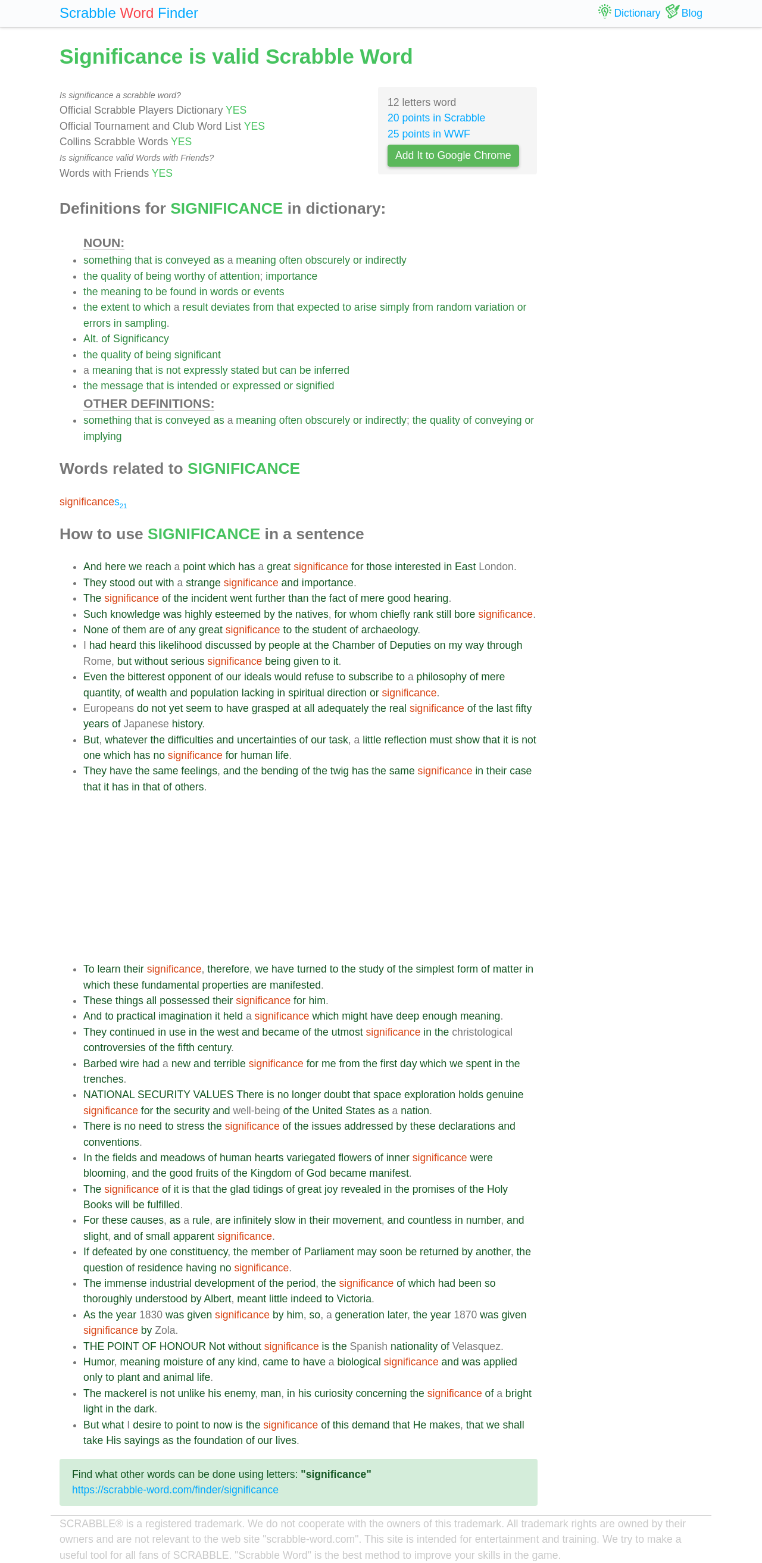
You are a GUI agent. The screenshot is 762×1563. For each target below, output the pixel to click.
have (237, 708)
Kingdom (271, 1173)
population (214, 693)
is (159, 260)
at (307, 645)
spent (479, 1064)
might (354, 1016)
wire (129, 1064)
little (372, 740)
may (366, 1252)
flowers (354, 1158)
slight (95, 1236)
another (493, 1252)
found (183, 292)
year (126, 1315)
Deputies (410, 645)
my (455, 645)
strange (203, 583)
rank (423, 614)
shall (513, 1425)
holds (470, 1095)
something (107, 260)
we (135, 567)
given (305, 661)
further (270, 598)
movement (357, 1220)
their (496, 771)
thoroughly (107, 1299)
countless (430, 1220)
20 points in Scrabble (436, 118)
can (288, 370)
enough (439, 1016)
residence (160, 1268)
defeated (112, 1252)
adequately (342, 708)
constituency (199, 1252)
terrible (230, 1064)
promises (434, 1189)
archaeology (389, 630)
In (87, 1158)
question (103, 1268)
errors (97, 323)
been (470, 1283)
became (280, 1032)
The (92, 598)
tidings (268, 1189)
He (420, 1425)
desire (147, 1425)
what (113, 1425)
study (371, 969)
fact (337, 598)
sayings (142, 1440)
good (399, 598)
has (246, 567)
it (336, 661)
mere (373, 598)
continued (132, 1032)
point (194, 567)
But (91, 740)
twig (339, 771)
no (159, 755)
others (189, 787)
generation (360, 1315)
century (214, 1048)
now (222, 1425)
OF (149, 1346)
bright (518, 1393)
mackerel (125, 1393)
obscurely (327, 260)
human (257, 755)
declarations (467, 1126)
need (150, 1126)
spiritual (306, 693)
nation (415, 1111)
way (475, 645)
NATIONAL (109, 1095)
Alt (89, 339)
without (151, 661)
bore (464, 614)
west (228, 1032)
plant (128, 1377)
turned (312, 969)
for (357, 567)
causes (147, 1220)
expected (318, 307)
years (96, 724)
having (201, 1268)
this (147, 645)
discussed (228, 645)
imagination (185, 1016)
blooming (104, 1173)
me (328, 1064)
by (269, 614)
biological (358, 1362)
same (165, 771)
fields (125, 1158)
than (298, 598)
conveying (497, 420)
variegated (310, 1158)
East (465, 567)
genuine (505, 1095)
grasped (271, 708)
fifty (524, 708)
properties (225, 985)
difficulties (191, 740)
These (98, 1000)
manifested (295, 985)
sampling (145, 323)
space (387, 1095)
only (92, 1377)
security (192, 1111)
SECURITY (164, 1095)
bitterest (146, 677)
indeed (306, 1299)
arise (365, 307)
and (290, 583)
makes (444, 1425)
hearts (269, 1158)
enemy (239, 1393)
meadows (182, 1158)
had (98, 645)
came (275, 1362)
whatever (126, 740)
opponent (189, 677)
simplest (435, 969)
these (126, 985)
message (122, 386)
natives (312, 614)
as (218, 260)
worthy (189, 276)
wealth (152, 693)
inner (398, 1158)
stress (191, 1126)
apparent (193, 1236)
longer (306, 1095)
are (156, 630)
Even (95, 677)
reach (158, 567)
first (388, 1064)
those (379, 567)
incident (209, 598)
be (161, 292)
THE (93, 1346)
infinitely (252, 1220)
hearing (431, 598)
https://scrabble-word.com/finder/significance (175, 1490)
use (177, 1032)
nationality (414, 1346)
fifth (185, 1048)
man (271, 1393)
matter (508, 969)
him (317, 1000)
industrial (170, 1283)
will (122, 1205)
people (284, 645)
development (225, 1283)
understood (161, 1299)
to (148, 292)
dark (144, 1409)
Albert (218, 1299)
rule (201, 1220)
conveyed (187, 260)
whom (363, 614)
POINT (123, 1346)
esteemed (238, 614)
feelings (199, 771)
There (250, 1095)
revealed (361, 1189)
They (95, 583)
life (282, 755)
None (95, 630)
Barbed (100, 1064)
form (467, 969)
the (90, 276)
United (327, 1111)
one (92, 755)
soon (391, 1252)
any (187, 630)
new (180, 1064)
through (505, 645)
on (440, 645)
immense (125, 1283)
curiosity (333, 1393)
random (454, 307)
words (224, 292)
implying (102, 436)
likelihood (180, 645)
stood (122, 583)
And (92, 567)
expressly (205, 370)
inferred (331, 370)
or (358, 260)
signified (315, 386)
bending (279, 771)
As (89, 1315)
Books (98, 1205)
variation (494, 307)
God (316, 1173)
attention (240, 276)
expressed (256, 386)
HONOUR (183, 1346)
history (187, 724)
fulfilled (164, 1205)
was (172, 614)
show (467, 740)
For (91, 1220)
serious (188, 661)
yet (176, 708)
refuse (319, 677)
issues (327, 1126)
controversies (114, 1048)
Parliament (329, 1252)
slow (284, 1220)
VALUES (213, 1095)
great (279, 567)
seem (198, 708)
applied (500, 1362)
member (270, 1252)
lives (286, 1440)
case (521, 771)
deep (407, 1016)
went (241, 598)
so (490, 1283)
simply (395, 307)
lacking (258, 693)
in (203, 292)
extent (115, 307)
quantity (101, 693)
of (138, 276)
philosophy (442, 677)
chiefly (395, 614)
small (158, 1236)
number (483, 1220)
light (92, 1409)
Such (95, 614)
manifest (389, 1173)
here (115, 567)
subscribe (370, 677)
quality (116, 276)
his (214, 1393)
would (288, 677)
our (233, 677)
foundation (218, 1440)
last (504, 708)
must (441, 740)
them (134, 630)
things (129, 1000)
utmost (347, 1032)
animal (178, 1377)
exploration (429, 1095)
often (290, 260)
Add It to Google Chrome (453, 155)
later (397, 1315)
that (143, 260)
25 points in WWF (429, 134)
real (398, 708)
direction (347, 693)
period (301, 1283)
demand (371, 1425)
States (360, 1111)
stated (245, 370)
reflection (405, 740)
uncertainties (266, 740)
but (269, 370)
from (263, 307)
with (164, 583)
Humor (98, 1362)
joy (331, 1189)
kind (247, 1362)
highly (198, 614)
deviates (230, 307)
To (89, 969)
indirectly (385, 260)
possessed (185, 1000)
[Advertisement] (310, 878)
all (309, 708)
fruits (207, 1173)
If (86, 1252)
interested (418, 567)
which (157, 307)
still (443, 614)
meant (251, 1299)
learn (108, 969)
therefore (228, 969)
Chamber (353, 645)
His (113, 1440)
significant (197, 355)
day (408, 1064)
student (329, 630)
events (269, 292)
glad (240, 1189)
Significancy (141, 339)
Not (217, 1346)
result (195, 307)
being (158, 276)
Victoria (354, 1299)
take (93, 1440)
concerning (381, 1393)
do (143, 708)
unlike (191, 1393)
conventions (111, 1142)
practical (136, 1016)
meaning (256, 260)
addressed (368, 1126)
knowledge (135, 614)
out (145, 583)
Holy (497, 1189)
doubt (337, 1095)
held (233, 1016)
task (338, 740)
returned (439, 1252)
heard (123, 645)
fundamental (170, 985)
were (481, 1158)
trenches (103, 1079)
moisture (183, 1362)
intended (197, 386)
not (173, 370)
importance (291, 276)
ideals (257, 677)
